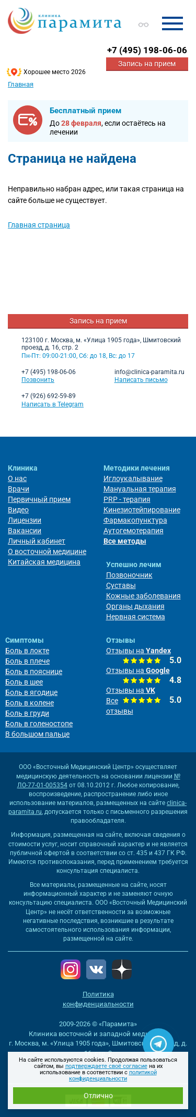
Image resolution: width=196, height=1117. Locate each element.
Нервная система (135, 616)
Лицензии (24, 520)
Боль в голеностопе (39, 723)
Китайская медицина (44, 562)
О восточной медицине (47, 551)
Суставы (121, 585)
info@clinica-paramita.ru (149, 372)
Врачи (18, 489)
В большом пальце (37, 734)
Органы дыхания (135, 606)
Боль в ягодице (31, 692)
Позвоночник (129, 575)
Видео (18, 510)
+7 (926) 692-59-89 (48, 396)
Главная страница (39, 225)
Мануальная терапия (139, 489)
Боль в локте (27, 650)
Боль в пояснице (33, 671)
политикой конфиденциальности (113, 1075)
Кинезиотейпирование (141, 510)
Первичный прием (39, 499)
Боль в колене (29, 703)
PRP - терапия (127, 499)
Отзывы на (138, 650)
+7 (147, 50)
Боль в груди (27, 713)
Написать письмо (141, 379)
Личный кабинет (36, 541)
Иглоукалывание (133, 478)
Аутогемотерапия (133, 530)
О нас (17, 478)
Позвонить (37, 379)
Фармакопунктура (135, 520)
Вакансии (24, 530)
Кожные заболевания (143, 596)
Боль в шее (24, 682)
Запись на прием (147, 63)
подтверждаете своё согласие (106, 1066)
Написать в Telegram (52, 404)
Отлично (98, 1095)
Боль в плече (27, 661)
